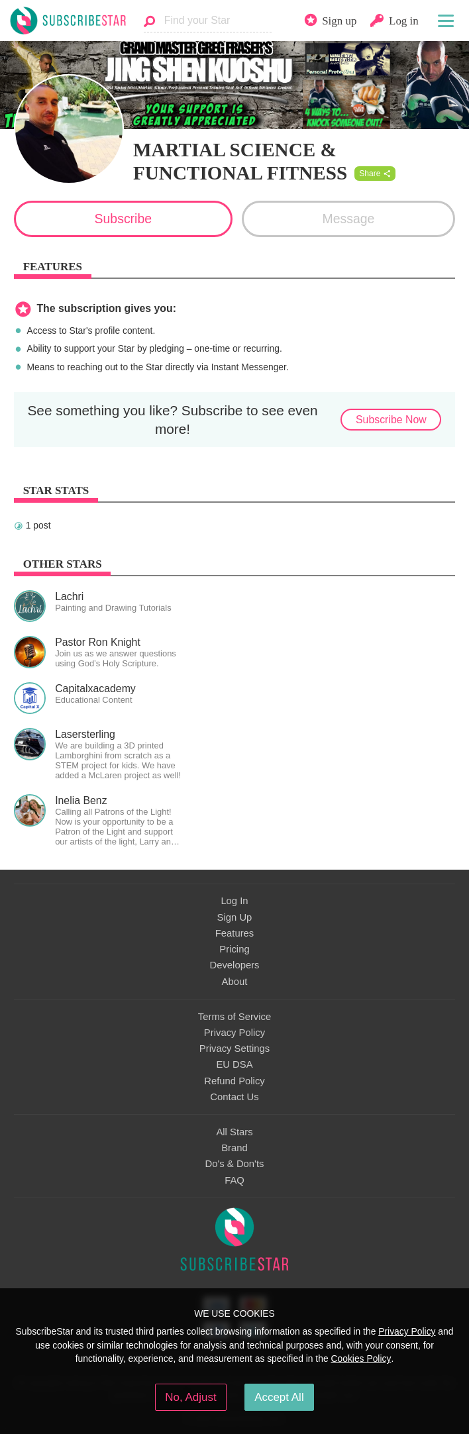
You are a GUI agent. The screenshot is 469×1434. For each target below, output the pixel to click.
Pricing (234, 949)
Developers (234, 965)
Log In (234, 901)
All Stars (234, 1132)
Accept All (279, 1397)
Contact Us (234, 1097)
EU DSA (234, 1064)
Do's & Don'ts (234, 1163)
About (235, 981)
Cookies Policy (361, 1358)
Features (234, 933)
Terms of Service (234, 1016)
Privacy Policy (234, 1032)
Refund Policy (234, 1081)
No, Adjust (190, 1397)
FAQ (234, 1180)
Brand (234, 1148)
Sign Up (234, 917)
